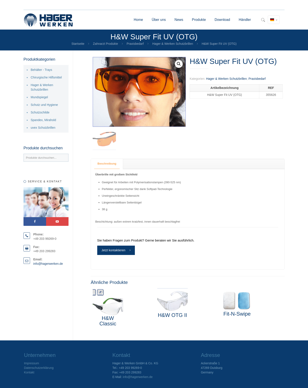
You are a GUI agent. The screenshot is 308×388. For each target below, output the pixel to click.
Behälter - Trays (41, 70)
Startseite (78, 43)
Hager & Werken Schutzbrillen (172, 43)
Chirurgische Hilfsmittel (46, 77)
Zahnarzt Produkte (105, 43)
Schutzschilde (40, 112)
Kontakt (29, 372)
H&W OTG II (172, 315)
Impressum (31, 363)
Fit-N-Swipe (237, 314)
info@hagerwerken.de (48, 263)
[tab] (107, 164)
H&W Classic (107, 320)
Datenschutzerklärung (39, 368)
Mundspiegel (39, 97)
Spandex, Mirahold (43, 120)
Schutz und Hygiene (44, 105)
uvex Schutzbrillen (43, 127)
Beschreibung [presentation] (106, 163)
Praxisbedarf (135, 43)
